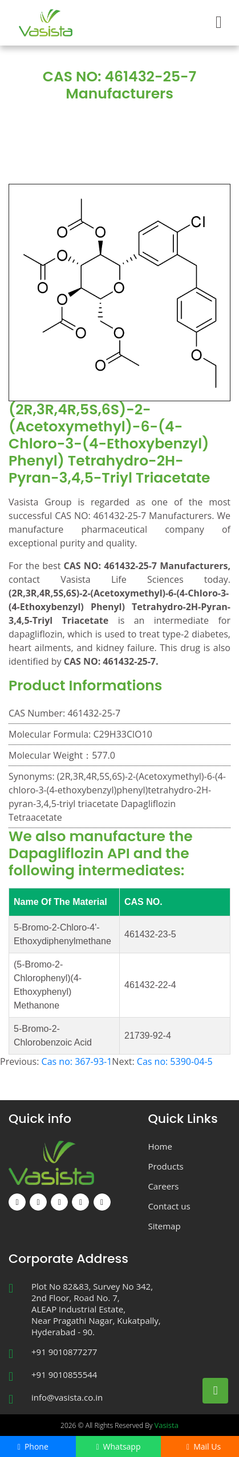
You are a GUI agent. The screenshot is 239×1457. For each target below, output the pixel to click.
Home (85, 118)
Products (134, 118)
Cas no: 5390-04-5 (175, 1061)
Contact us (169, 1206)
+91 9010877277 (64, 1351)
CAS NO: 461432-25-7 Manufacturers (122, 131)
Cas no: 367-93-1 (77, 1061)
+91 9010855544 (64, 1374)
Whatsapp (118, 1446)
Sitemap (164, 1226)
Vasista (166, 1425)
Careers (163, 1186)
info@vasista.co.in (67, 1397)
